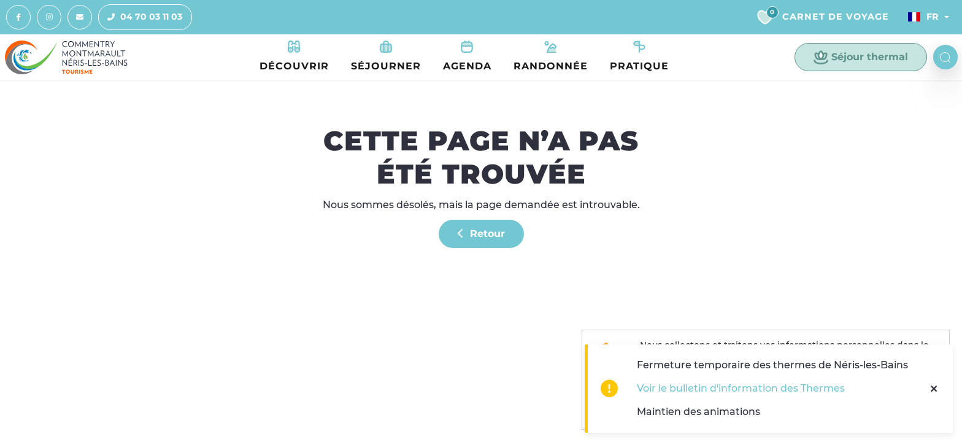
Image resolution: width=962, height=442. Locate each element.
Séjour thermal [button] (861, 57)
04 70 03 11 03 (140, 17)
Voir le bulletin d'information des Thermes (741, 388)
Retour (481, 233)
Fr (923, 16)
